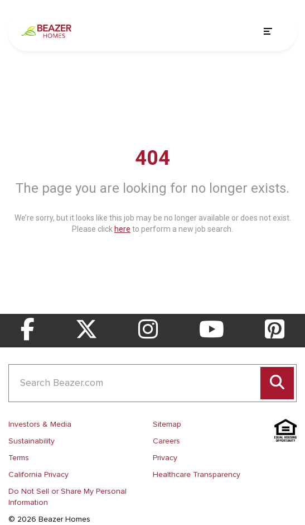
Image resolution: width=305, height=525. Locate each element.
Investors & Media (39, 424)
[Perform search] (277, 383)
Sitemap (167, 424)
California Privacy (38, 474)
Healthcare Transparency (196, 474)
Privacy (165, 457)
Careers (166, 441)
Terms (18, 457)
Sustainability (31, 441)
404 (152, 158)
